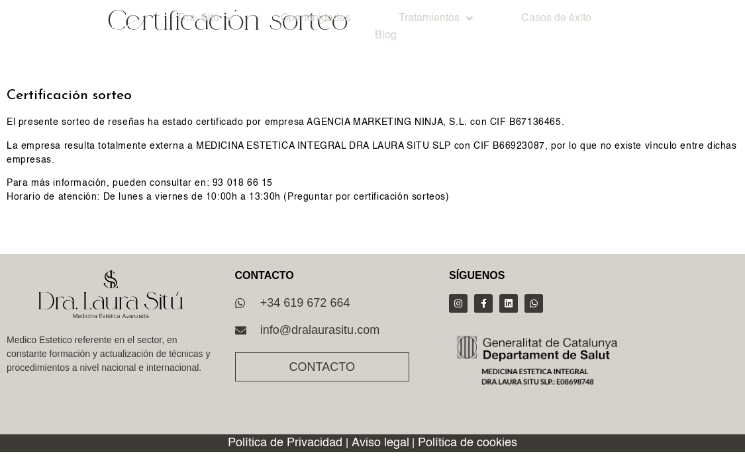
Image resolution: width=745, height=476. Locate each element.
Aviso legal (380, 443)
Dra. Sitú (205, 18)
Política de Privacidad (285, 443)
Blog (386, 35)
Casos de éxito (556, 18)
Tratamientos (436, 18)
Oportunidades (315, 18)
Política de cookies (467, 443)
